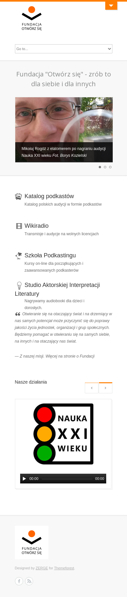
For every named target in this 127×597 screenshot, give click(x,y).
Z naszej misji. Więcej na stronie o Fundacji (57, 356)
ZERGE (42, 568)
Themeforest (64, 568)
